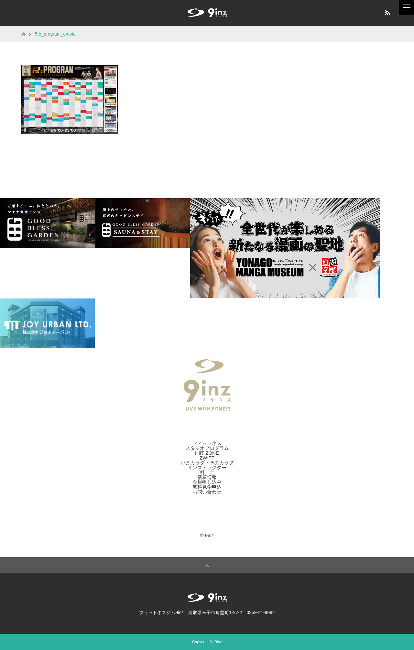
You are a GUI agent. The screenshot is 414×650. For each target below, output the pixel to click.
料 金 (207, 472)
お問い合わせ (207, 491)
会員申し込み (207, 482)
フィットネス (207, 443)
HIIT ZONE (207, 453)
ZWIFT (207, 457)
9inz (218, 642)
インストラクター (207, 467)
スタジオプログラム (207, 448)
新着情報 (207, 477)
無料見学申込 (207, 487)
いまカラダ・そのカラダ (207, 462)
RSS (386, 11)
